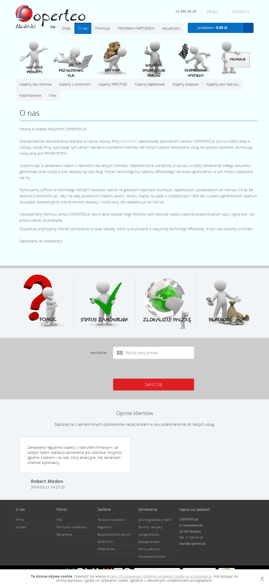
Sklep (66, 28)
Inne (52, 95)
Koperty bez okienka (35, 84)
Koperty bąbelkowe (150, 84)
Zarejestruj (240, 11)
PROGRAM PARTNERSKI (136, 28)
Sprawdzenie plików (152, 556)
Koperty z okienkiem (75, 84)
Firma (20, 520)
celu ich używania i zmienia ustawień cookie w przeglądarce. (161, 576)
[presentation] (152, 369)
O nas (83, 28)
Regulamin (104, 527)
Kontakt (21, 527)
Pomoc (61, 509)
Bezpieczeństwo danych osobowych (114, 538)
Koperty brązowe (185, 84)
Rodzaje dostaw (149, 542)
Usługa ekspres (148, 534)
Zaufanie (104, 509)
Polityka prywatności (111, 520)
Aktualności (171, 28)
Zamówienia (147, 509)
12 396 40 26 (185, 11)
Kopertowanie (30, 95)
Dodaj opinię (106, 549)
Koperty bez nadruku (222, 84)
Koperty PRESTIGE (112, 84)
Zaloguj (212, 11)
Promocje (102, 28)
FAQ (59, 520)
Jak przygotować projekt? (155, 520)
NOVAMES (128, 141)
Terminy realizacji (150, 527)
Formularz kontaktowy (71, 527)
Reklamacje (64, 534)
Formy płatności (149, 549)
